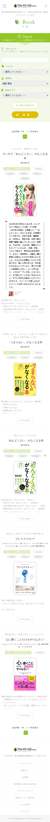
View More (25, 319)
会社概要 (25, 777)
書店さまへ (25, 770)
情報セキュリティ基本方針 (25, 798)
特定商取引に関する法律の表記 (25, 784)
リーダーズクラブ (25, 763)
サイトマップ (25, 811)
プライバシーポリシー (25, 791)
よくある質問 (25, 805)
